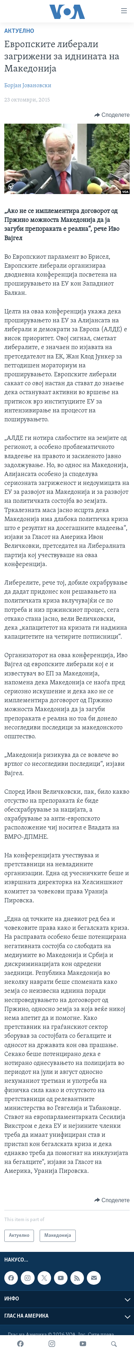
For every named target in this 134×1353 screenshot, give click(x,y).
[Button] (112, 115)
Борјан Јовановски (27, 86)
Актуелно (19, 31)
